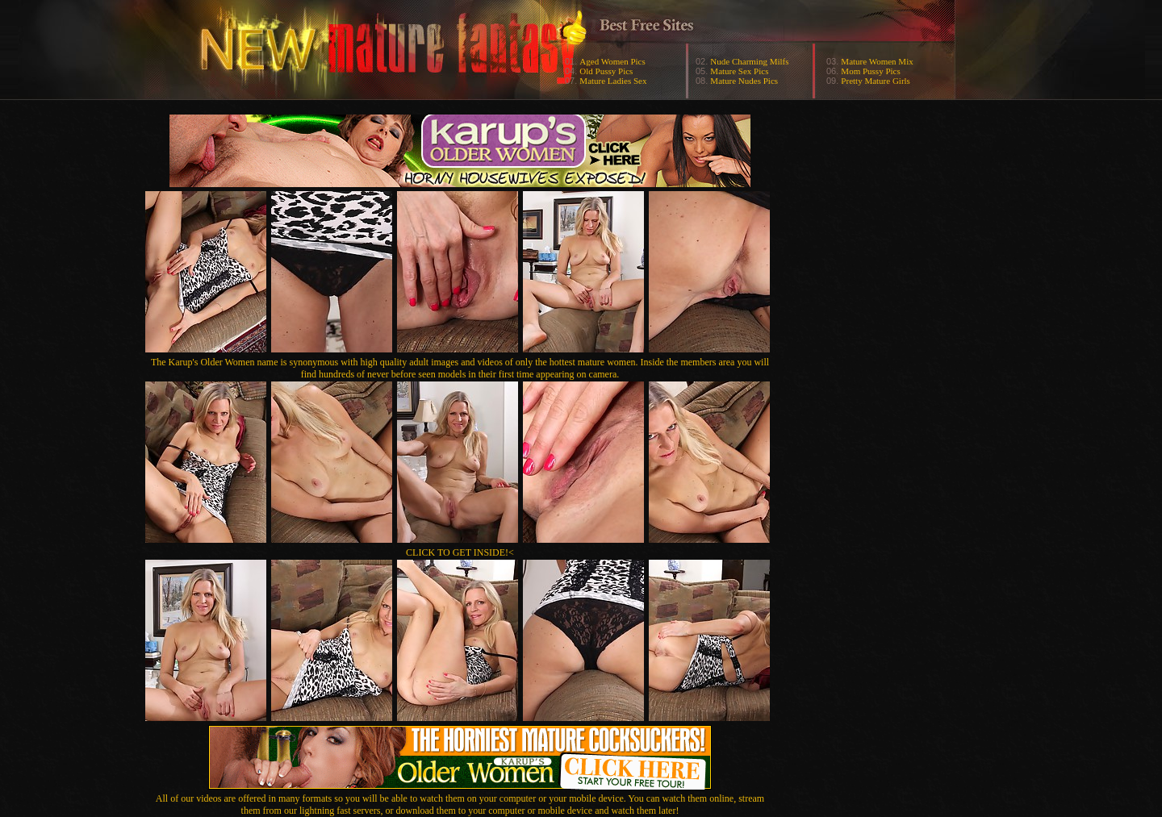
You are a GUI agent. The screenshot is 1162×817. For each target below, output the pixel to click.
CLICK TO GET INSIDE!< (460, 552)
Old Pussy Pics (606, 71)
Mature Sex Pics (739, 71)
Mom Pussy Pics (870, 71)
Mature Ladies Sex (612, 80)
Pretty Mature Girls (875, 80)
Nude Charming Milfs (749, 61)
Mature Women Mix (877, 61)
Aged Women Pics (612, 61)
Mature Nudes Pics (744, 80)
